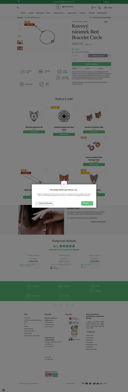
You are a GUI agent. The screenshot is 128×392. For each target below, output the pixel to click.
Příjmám (87, 203)
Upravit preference (44, 203)
